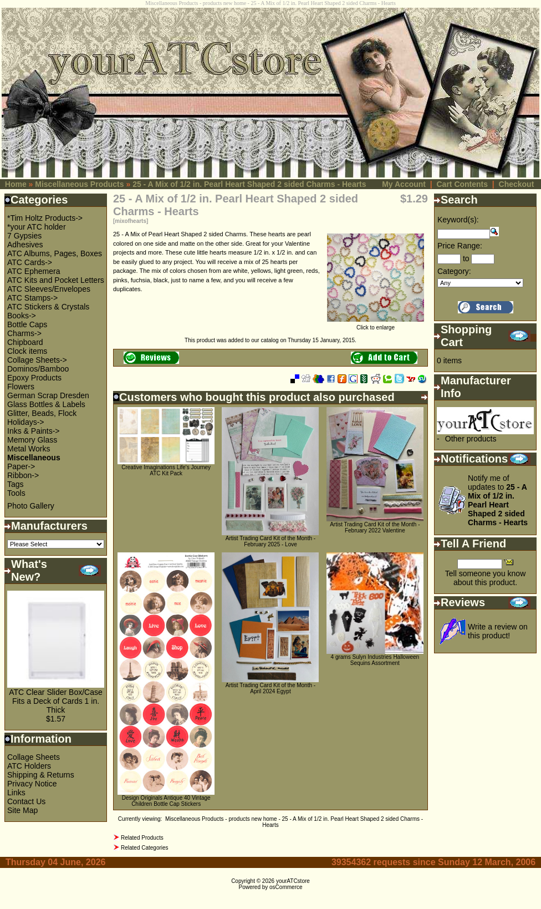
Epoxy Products (34, 377)
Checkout (516, 184)
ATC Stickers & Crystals (48, 306)
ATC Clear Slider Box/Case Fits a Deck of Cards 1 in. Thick (56, 701)
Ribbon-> (23, 475)
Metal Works (28, 448)
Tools (16, 493)
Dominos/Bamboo (38, 368)
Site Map (22, 810)
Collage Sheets (33, 757)
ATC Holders (29, 765)
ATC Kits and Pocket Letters (55, 280)
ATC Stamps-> (32, 297)
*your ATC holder (36, 226)
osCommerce (285, 887)
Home (16, 184)
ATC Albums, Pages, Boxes (54, 253)
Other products (471, 438)
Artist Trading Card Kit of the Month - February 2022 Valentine (375, 527)
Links (16, 792)
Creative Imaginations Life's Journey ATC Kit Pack (166, 470)
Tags (15, 484)
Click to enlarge (375, 325)
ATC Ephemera (33, 271)
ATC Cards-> (29, 262)
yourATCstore (293, 881)
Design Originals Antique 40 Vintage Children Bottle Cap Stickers (166, 801)
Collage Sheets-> (37, 360)
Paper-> (21, 466)
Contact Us (26, 801)
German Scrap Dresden (48, 395)
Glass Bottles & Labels (46, 404)
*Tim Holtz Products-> (45, 218)
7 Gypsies (24, 235)
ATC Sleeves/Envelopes (48, 289)
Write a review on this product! (498, 631)
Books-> (21, 315)
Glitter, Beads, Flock (41, 413)
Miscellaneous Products (79, 184)
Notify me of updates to (498, 500)
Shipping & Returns (40, 774)
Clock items (27, 351)
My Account (404, 184)
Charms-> (24, 333)
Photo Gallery (30, 505)
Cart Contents (462, 184)
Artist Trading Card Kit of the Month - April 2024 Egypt (270, 688)
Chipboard (25, 342)
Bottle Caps (27, 324)
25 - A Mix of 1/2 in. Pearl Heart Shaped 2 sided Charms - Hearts (249, 184)
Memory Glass (32, 439)
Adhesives (25, 244)
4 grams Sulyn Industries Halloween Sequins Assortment (375, 660)
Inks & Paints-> (33, 430)
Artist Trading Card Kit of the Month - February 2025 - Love (270, 541)
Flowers (20, 386)
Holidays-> (25, 422)
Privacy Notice (32, 783)
